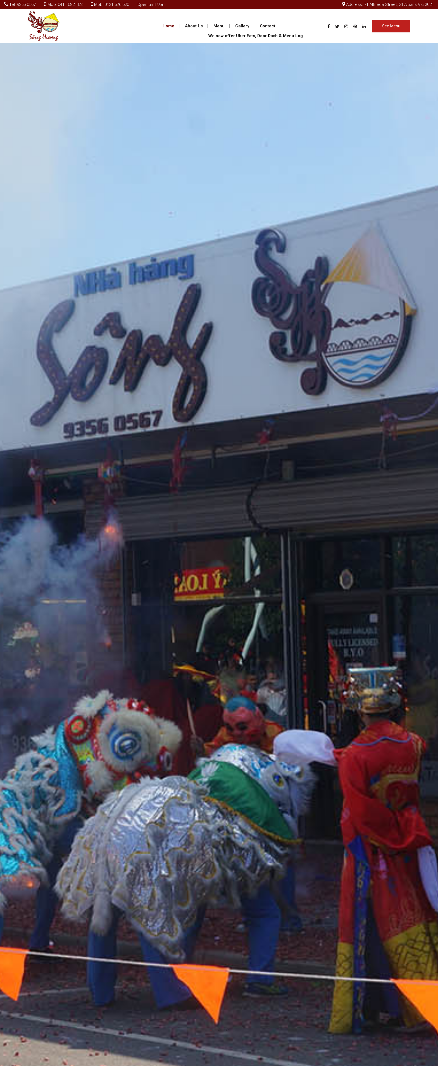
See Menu (391, 26)
